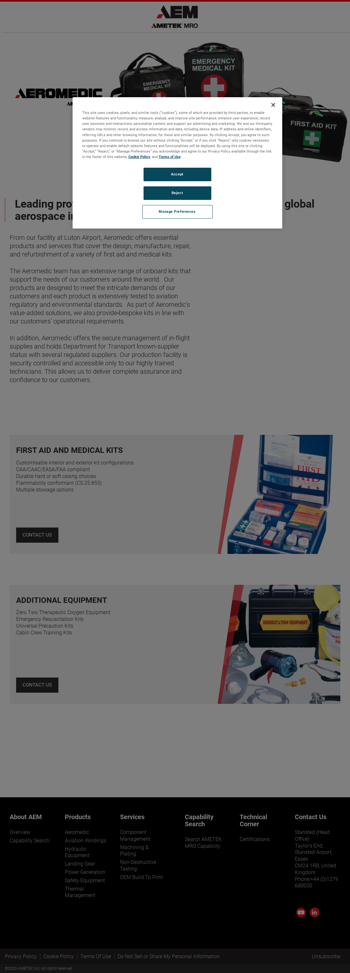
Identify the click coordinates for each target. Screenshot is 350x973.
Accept (177, 174)
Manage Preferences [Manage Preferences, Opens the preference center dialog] (177, 211)
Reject (177, 193)
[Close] (273, 105)
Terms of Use (170, 156)
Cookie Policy (139, 156)
